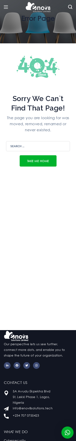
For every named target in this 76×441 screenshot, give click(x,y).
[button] (70, 7)
